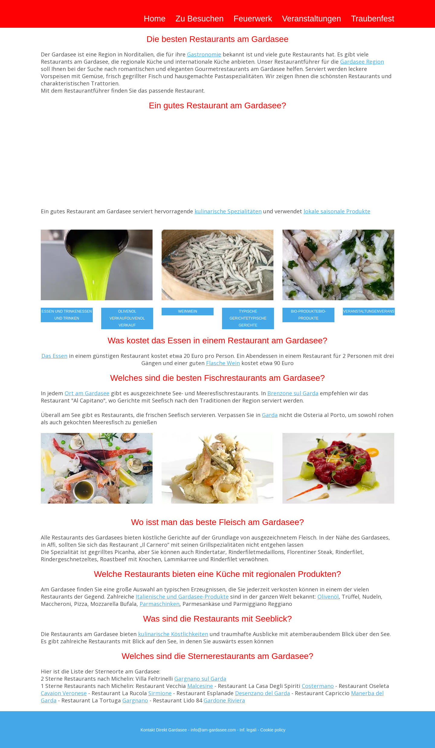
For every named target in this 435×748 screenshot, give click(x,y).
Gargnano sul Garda (200, 678)
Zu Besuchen (200, 18)
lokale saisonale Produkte (337, 211)
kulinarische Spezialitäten (228, 211)
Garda (270, 415)
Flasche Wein (223, 363)
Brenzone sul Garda (292, 393)
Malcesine (200, 685)
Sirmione (160, 693)
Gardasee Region (362, 61)
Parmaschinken (159, 603)
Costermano (318, 685)
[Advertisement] (217, 162)
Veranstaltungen (311, 18)
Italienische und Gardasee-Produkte (182, 596)
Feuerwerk (253, 18)
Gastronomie (204, 54)
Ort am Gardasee (87, 393)
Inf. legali (248, 729)
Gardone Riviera (224, 700)
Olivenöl (328, 596)
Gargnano (135, 700)
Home (155, 18)
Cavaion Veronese (64, 693)
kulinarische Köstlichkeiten (173, 634)
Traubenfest (372, 18)
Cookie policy (272, 729)
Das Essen (54, 355)
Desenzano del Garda (262, 693)
